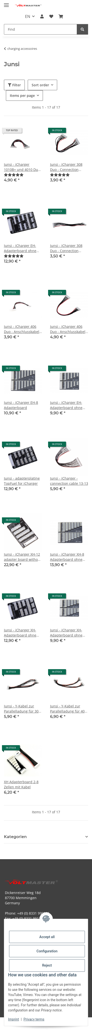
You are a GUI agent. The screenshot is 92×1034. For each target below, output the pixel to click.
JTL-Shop (54, 1028)
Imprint (13, 1019)
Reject (47, 965)
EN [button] (27, 16)
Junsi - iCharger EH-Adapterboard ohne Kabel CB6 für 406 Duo (68, 405)
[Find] (82, 29)
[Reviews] (14, 174)
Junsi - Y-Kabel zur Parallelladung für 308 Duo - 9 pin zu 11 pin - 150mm (22, 709)
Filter (14, 85)
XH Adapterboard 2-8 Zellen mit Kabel (21, 784)
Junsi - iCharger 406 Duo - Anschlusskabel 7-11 (21, 329)
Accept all (46, 937)
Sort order (40, 85)
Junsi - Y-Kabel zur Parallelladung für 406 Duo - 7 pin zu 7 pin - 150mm (68, 709)
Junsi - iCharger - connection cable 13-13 (69, 481)
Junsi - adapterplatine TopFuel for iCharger (22, 481)
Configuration (47, 951)
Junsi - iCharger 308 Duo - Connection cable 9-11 (66, 248)
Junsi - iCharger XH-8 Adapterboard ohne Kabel (67, 557)
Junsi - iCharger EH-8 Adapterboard (21, 405)
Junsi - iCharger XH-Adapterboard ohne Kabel (20, 633)
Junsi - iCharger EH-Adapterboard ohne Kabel (20, 248)
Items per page (22, 95)
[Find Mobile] (40, 29)
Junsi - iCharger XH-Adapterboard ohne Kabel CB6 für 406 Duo (68, 633)
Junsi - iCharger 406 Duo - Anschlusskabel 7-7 (67, 329)
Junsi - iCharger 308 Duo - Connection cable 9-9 (66, 167)
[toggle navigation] (6, 3)
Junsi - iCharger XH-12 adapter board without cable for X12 (22, 557)
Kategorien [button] (15, 836)
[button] (42, 16)
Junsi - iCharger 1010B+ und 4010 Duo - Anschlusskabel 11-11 (23, 167)
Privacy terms (34, 1019)
